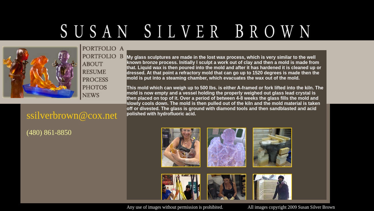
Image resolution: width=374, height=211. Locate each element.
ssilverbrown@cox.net (71, 115)
